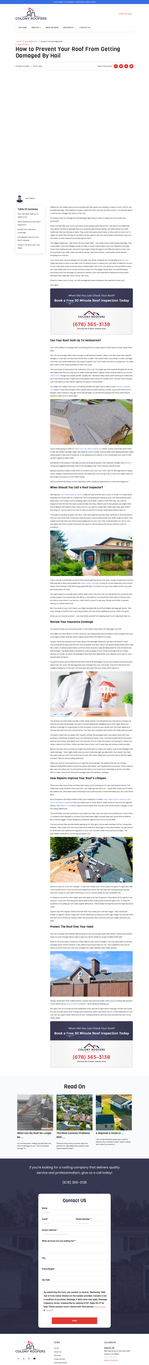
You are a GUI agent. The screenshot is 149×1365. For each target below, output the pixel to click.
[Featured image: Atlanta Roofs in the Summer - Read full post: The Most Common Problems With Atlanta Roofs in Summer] (74, 1071)
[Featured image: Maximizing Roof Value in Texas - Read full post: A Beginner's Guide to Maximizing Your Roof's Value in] (114, 1071)
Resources (68, 27)
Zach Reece (30, 139)
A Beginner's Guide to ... (112, 1074)
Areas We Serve (52, 27)
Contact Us (84, 27)
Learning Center (60, 1304)
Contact (57, 1307)
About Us (57, 1293)
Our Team (22, 27)
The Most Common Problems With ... (68, 1076)
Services (35, 27)
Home (56, 1289)
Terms (55, 1251)
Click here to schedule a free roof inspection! (74, 2)
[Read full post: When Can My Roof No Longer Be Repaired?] (35, 1071)
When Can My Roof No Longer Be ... (31, 1076)
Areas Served (59, 1300)
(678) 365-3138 (125, 14)
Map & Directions (111, 1302)
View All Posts (23, 44)
